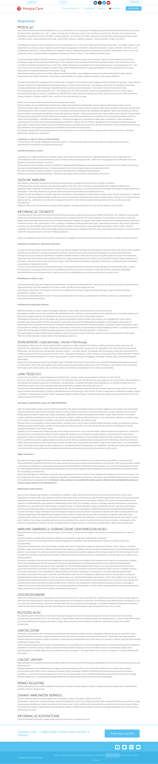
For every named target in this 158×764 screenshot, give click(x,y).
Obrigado (96, 760)
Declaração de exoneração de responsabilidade (78, 755)
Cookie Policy (99, 755)
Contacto (102, 9)
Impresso (57, 755)
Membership (89, 9)
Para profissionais (72, 9)
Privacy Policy (125, 755)
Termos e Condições (112, 755)
